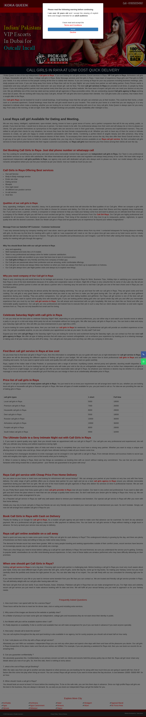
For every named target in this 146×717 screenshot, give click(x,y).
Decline (73, 32)
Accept (73, 29)
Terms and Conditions (73, 25)
